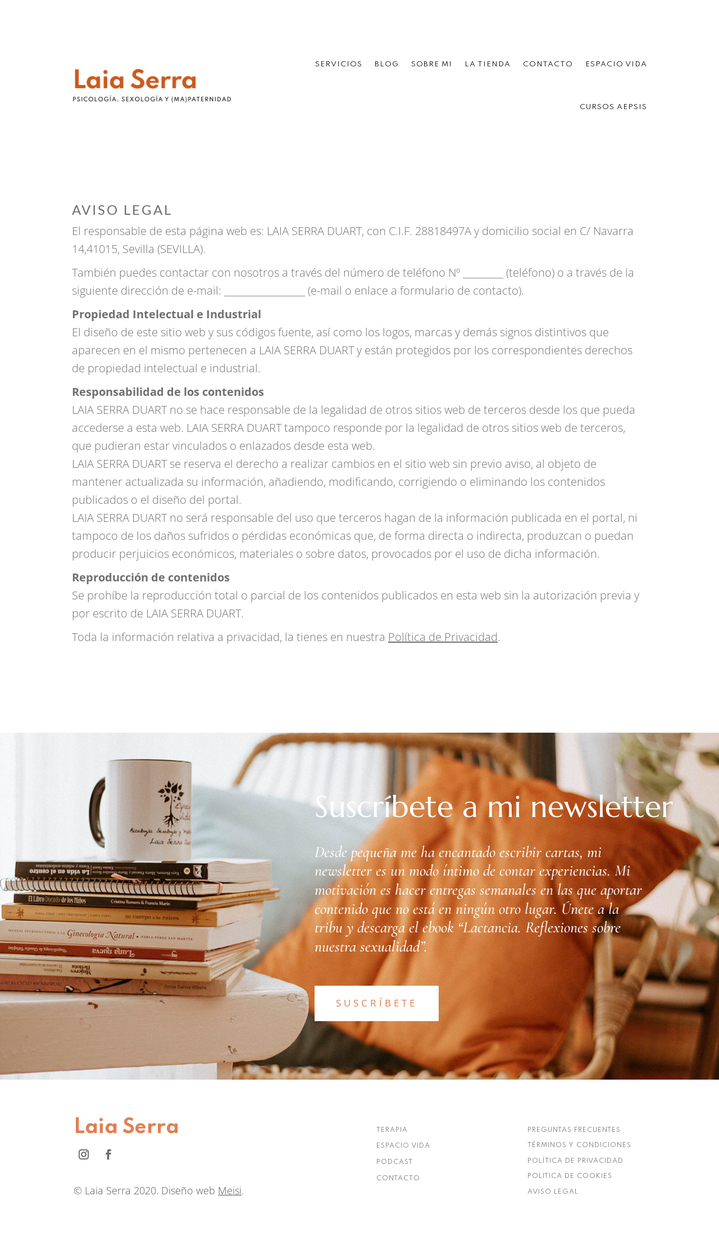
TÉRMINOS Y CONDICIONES (579, 1145)
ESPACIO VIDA (403, 1146)
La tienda (488, 64)
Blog (387, 64)
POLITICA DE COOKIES (569, 1176)
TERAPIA (392, 1130)
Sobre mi (431, 64)
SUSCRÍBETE (376, 1002)
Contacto (548, 64)
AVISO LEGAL (553, 1192)
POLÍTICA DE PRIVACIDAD (575, 1161)
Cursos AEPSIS (613, 107)
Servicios (338, 64)
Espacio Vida (616, 64)
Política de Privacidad (443, 636)
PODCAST (394, 1162)
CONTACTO (398, 1178)
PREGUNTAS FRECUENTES (574, 1130)
